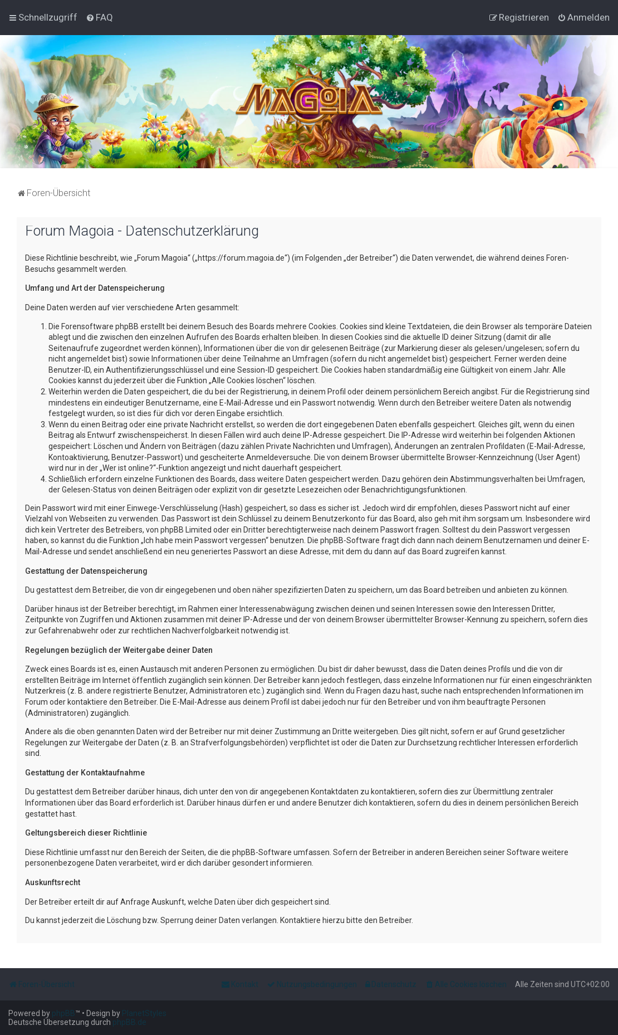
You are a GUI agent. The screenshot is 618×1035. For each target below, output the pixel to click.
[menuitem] (99, 17)
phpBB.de (129, 1022)
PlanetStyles (144, 1013)
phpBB (63, 1013)
